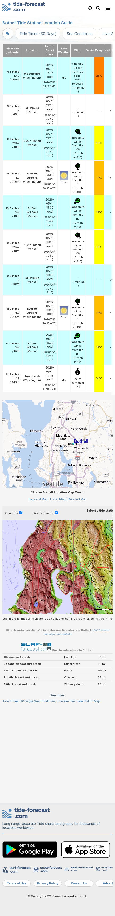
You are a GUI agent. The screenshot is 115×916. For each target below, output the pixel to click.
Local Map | (58, 499)
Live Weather (66, 701)
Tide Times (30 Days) (38, 33)
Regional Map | (39, 499)
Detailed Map (77, 499)
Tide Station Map (88, 701)
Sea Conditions (80, 33)
